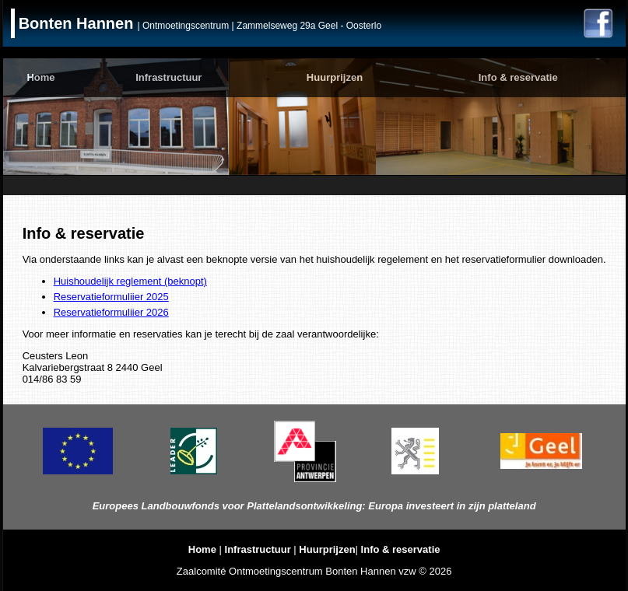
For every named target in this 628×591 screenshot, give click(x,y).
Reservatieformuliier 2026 (111, 312)
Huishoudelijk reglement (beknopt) (130, 281)
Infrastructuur (168, 77)
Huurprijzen (335, 77)
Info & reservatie (518, 77)
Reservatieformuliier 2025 (111, 296)
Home (40, 77)
